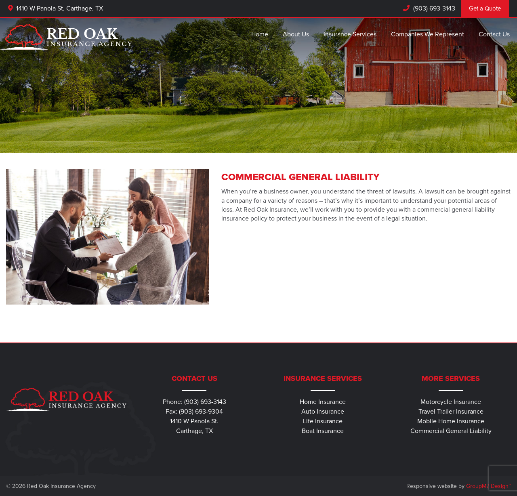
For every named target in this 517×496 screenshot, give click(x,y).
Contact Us (494, 34)
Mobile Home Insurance (450, 421)
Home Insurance (323, 402)
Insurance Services (350, 34)
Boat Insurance (323, 431)
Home (259, 34)
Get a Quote (485, 8)
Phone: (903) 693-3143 (194, 402)
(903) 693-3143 (433, 8)
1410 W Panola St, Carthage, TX (55, 8)
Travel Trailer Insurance (450, 412)
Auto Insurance (322, 412)
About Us (296, 34)
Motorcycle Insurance (450, 402)
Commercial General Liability (451, 431)
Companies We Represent (427, 34)
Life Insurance (323, 421)
